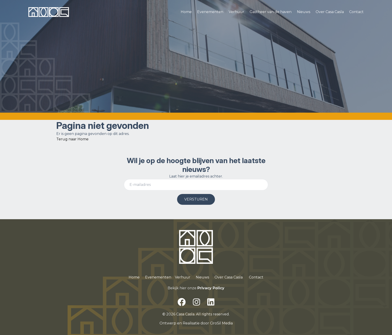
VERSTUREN (196, 199)
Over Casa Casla (330, 12)
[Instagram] (196, 302)
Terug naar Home (72, 139)
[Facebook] (181, 302)
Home (186, 12)
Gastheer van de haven (271, 12)
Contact (356, 12)
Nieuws (303, 12)
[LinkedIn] (210, 302)
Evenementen (210, 12)
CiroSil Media (221, 323)
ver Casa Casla (230, 277)
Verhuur (236, 12)
